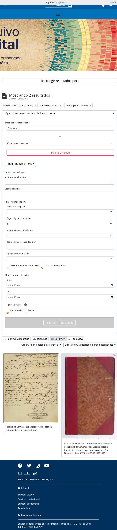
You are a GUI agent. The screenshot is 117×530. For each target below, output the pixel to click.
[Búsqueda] (60, 128)
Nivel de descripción (16, 206)
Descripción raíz (12, 188)
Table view (75, 338)
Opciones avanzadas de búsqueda (30, 113)
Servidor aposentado (28, 503)
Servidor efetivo (26, 494)
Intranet (23, 488)
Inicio (9, 279)
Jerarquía (40, 338)
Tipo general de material (18, 253)
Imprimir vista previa (16, 338)
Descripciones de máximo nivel (24, 265)
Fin (8, 291)
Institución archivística (15, 176)
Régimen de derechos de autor (21, 241)
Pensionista (24, 508)
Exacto (31, 310)
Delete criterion (60, 152)
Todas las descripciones (55, 265)
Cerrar (113, 2)
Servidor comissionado (29, 499)
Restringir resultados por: (59, 81)
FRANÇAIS (47, 479)
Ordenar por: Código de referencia (40, 344)
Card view (58, 338)
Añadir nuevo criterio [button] (19, 163)
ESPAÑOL (35, 479)
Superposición (16, 310)
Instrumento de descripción (20, 230)
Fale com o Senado (29, 515)
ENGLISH (22, 479)
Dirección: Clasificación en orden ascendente (89, 344)
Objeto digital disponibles (19, 218)
